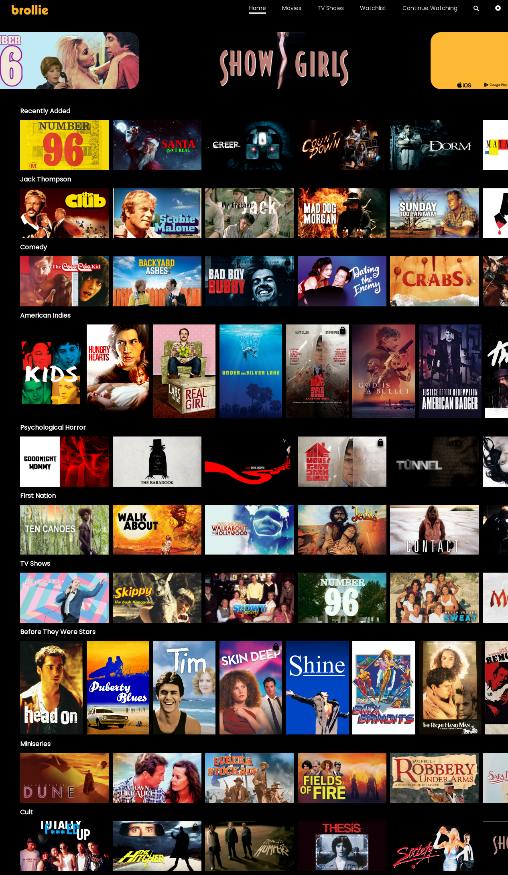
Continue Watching (429, 8)
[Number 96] (342, 598)
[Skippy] (157, 598)
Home (257, 8)
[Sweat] (434, 598)
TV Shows (330, 8)
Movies (291, 8)
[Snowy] (249, 598)
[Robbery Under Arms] (434, 778)
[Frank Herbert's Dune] (64, 778)
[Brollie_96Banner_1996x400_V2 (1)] (254, 85)
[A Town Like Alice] (157, 778)
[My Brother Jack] (249, 213)
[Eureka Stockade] (249, 778)
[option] (64, 145)
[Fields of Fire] (342, 778)
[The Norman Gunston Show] (64, 598)
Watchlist (373, 8)
